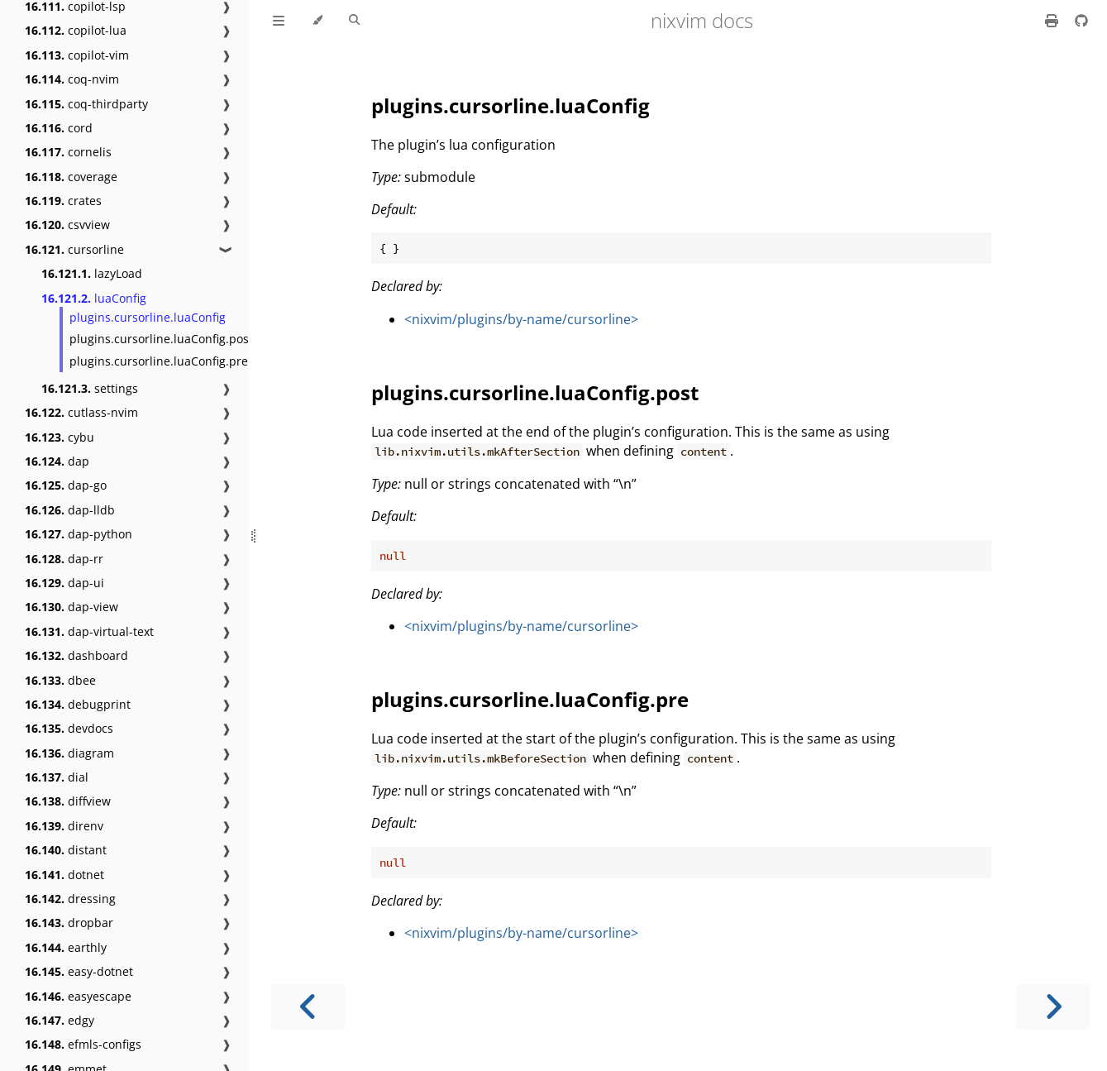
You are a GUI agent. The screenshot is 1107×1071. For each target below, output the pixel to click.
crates (63, 200)
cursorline (74, 249)
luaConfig (93, 298)
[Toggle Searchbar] (354, 20)
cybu (59, 437)
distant (66, 850)
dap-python (78, 534)
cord (59, 128)
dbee (60, 680)
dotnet (64, 874)
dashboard (76, 655)
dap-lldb (70, 510)
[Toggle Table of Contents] (278, 20)
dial (56, 777)
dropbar (69, 922)
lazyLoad (91, 273)
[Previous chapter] (308, 1007)
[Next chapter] (1053, 1007)
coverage (71, 176)
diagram (69, 753)
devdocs (69, 728)
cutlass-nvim (81, 412)
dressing (70, 898)
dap (57, 461)
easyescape (78, 996)
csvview (67, 224)
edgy (59, 1020)
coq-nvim (72, 79)
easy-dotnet (79, 971)
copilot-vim (77, 55)
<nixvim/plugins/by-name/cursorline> (521, 319)
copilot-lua (75, 30)
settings (89, 388)
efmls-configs (83, 1044)
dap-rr (64, 559)
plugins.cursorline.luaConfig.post (161, 339)
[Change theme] (317, 20)
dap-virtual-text (89, 631)
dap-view (71, 606)
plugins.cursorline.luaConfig (147, 317)
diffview (68, 801)
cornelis (68, 152)
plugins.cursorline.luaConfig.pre (158, 361)
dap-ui (64, 582)
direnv (64, 826)
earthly (66, 947)
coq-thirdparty (86, 104)
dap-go (66, 485)
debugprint (78, 704)
